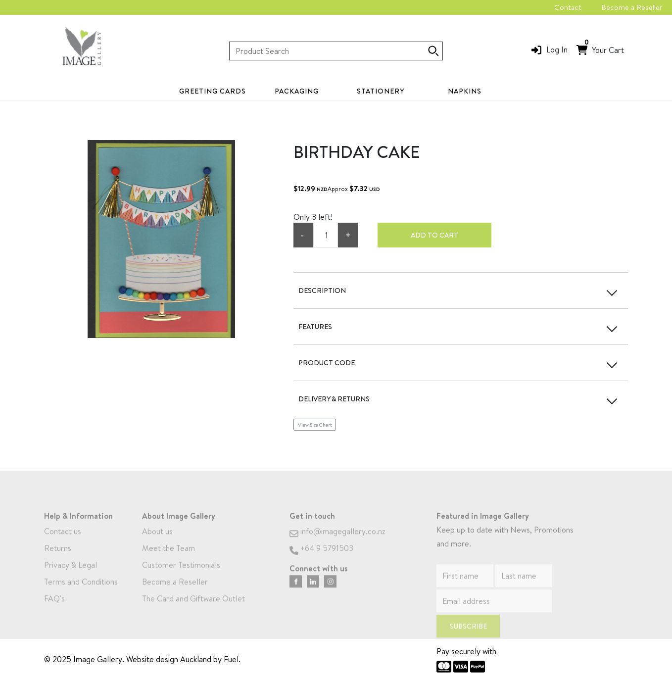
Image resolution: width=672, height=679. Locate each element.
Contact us (62, 542)
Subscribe (468, 638)
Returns (57, 559)
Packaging (297, 91)
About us (157, 542)
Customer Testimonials (181, 576)
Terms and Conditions (81, 593)
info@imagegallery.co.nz (337, 542)
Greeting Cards (212, 91)
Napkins (464, 91)
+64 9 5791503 (321, 559)
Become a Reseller (631, 7)
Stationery (380, 91)
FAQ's (54, 610)
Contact (567, 7)
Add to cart (434, 235)
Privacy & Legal (70, 576)
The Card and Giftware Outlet (193, 610)
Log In (557, 49)
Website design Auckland (168, 659)
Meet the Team (168, 559)
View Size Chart (315, 424)
